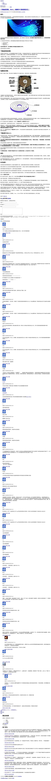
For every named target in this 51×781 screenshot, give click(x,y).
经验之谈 (5, 196)
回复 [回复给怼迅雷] (9, 503)
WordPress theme (4, 779)
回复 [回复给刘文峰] (9, 478)
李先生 (6, 773)
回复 (13, 735)
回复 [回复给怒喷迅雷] (9, 455)
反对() (7, 234)
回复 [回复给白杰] (9, 613)
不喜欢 (7, 723)
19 (11, 711)
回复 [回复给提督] (9, 636)
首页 (3, 2)
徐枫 (5, 763)
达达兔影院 (5, 394)
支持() (4, 234)
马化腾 (6, 746)
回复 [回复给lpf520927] (9, 293)
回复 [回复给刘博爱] (9, 432)
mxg (2, 198)
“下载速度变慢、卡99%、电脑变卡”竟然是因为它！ (14, 9)
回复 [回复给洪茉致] (11, 687)
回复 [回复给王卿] (9, 256)
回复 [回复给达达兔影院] (9, 400)
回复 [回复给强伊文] (11, 650)
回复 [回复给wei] (9, 489)
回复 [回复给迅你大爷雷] (9, 421)
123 (5, 731)
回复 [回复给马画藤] (9, 378)
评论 (23, 11)
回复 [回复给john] (9, 663)
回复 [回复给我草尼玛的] (9, 709)
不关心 (7, 722)
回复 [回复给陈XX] (9, 568)
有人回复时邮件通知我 (5, 222)
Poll (5, 753)
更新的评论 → (14, 711)
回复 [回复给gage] (9, 514)
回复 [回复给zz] (9, 410)
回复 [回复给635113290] (9, 268)
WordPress (20, 777)
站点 (1, 206)
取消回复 (9, 198)
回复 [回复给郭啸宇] (9, 602)
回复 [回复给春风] (9, 467)
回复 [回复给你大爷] (9, 389)
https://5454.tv (28, 398)
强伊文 (19, 11)
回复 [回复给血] (9, 245)
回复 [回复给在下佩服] (9, 234)
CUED (13, 779)
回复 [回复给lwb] (9, 536)
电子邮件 (2, 204)
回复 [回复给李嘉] (11, 675)
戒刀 (5, 742)
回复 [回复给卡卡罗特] (9, 698)
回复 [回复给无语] (9, 354)
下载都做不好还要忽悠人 (9, 737)
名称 (1, 202)
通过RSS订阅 (2, 5)
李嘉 (5, 758)
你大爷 (4, 383)
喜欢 (7, 721)
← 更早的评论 (3, 711)
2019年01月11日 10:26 (4, 11)
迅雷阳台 (2, 0)
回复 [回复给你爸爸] (9, 305)
